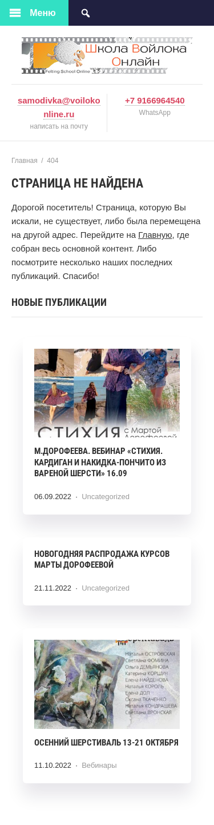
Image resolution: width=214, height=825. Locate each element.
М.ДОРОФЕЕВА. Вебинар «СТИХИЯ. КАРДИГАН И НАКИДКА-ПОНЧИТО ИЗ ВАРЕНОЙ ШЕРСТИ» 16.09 (100, 462)
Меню (43, 13)
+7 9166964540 (155, 100)
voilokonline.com (107, 55)
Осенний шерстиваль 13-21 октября (106, 743)
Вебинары (99, 765)
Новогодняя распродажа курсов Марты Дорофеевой (101, 560)
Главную (155, 235)
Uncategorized (106, 496)
